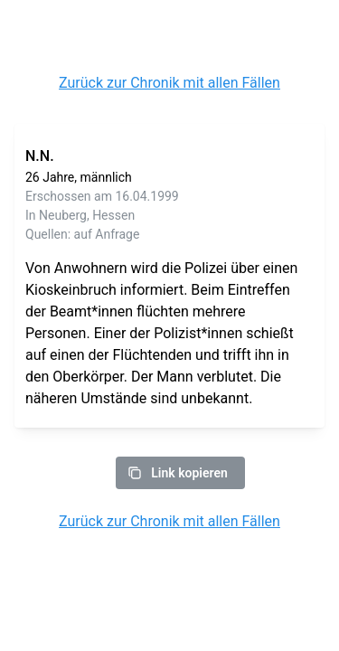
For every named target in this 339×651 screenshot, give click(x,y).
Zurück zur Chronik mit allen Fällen (169, 82)
